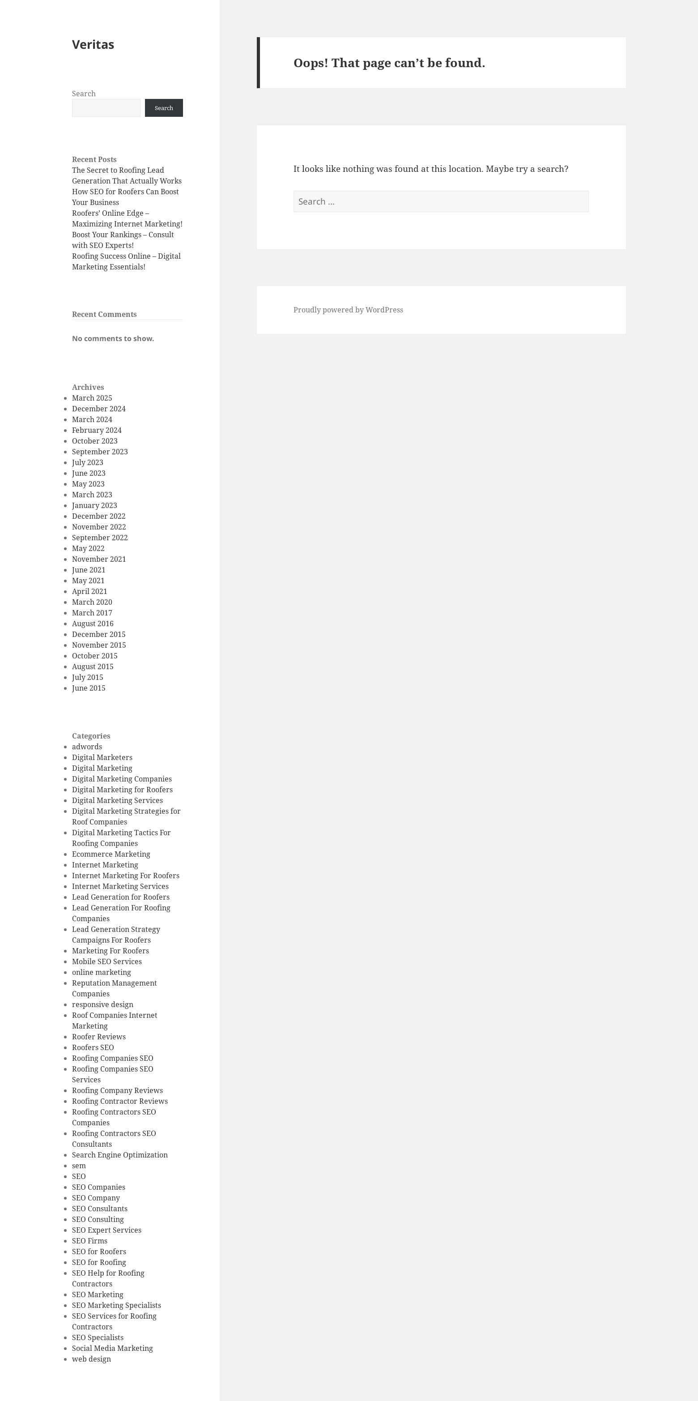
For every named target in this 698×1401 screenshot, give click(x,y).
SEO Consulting (98, 1219)
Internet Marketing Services (120, 886)
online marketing (101, 972)
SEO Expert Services (106, 1230)
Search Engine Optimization (120, 1155)
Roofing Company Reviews (117, 1090)
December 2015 (99, 634)
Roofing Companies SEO (112, 1058)
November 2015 (99, 645)
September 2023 (100, 452)
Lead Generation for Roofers (121, 897)
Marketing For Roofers (110, 951)
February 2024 (97, 430)
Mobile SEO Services (107, 961)
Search (84, 93)
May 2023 (88, 484)
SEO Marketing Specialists (116, 1305)
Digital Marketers (102, 757)
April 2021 (89, 591)
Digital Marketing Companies (122, 779)
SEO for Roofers (99, 1251)
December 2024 (99, 409)
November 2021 (99, 559)
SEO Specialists (97, 1337)
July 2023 (87, 462)
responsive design (102, 1004)
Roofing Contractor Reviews (120, 1101)
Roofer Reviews (99, 1037)
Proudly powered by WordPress (348, 310)
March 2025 (92, 398)
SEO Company (96, 1198)
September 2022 (100, 537)
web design (91, 1359)
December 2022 (99, 516)
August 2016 (93, 623)
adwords (87, 747)
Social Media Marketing (112, 1348)
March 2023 (92, 495)
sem (79, 1165)
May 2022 (88, 548)
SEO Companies (98, 1187)
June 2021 (89, 570)
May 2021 (88, 580)
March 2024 (92, 419)
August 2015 (93, 666)
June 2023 (89, 473)
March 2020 (92, 602)
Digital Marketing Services (117, 800)
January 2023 (94, 505)
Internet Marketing (105, 865)
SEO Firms (89, 1241)
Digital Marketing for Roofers (122, 789)
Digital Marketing (102, 768)
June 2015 (89, 688)
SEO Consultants (100, 1208)
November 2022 (99, 527)
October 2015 (95, 656)
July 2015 (87, 677)
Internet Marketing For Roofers (125, 875)
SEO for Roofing (99, 1262)
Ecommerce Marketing (111, 854)
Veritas (93, 44)
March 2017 (92, 613)
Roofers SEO (93, 1047)
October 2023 (95, 441)
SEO (79, 1176)
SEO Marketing (97, 1294)
